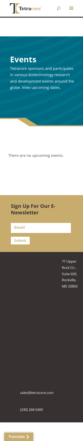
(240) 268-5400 (31, 409)
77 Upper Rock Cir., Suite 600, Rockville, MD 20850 (70, 274)
